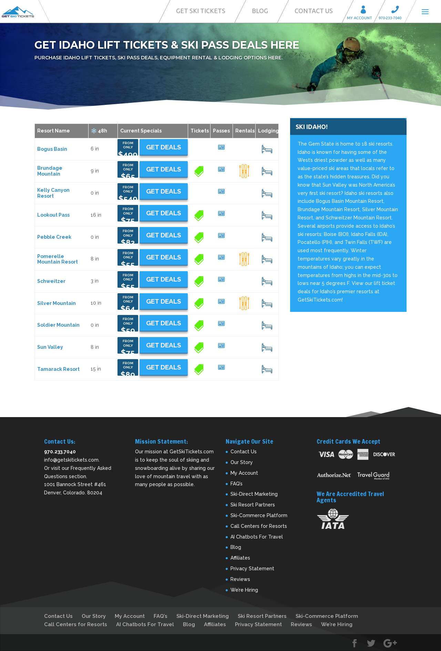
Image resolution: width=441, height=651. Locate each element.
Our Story (241, 462)
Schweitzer (51, 281)
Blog (260, 10)
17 (267, 171)
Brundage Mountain (49, 171)
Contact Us (314, 10)
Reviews (240, 579)
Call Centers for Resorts (258, 526)
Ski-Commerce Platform (258, 515)
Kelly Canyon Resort (53, 193)
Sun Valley (50, 347)
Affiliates (240, 558)
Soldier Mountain (58, 325)
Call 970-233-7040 (397, 10)
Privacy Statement (252, 568)
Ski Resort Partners (252, 504)
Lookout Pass (53, 215)
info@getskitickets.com (71, 460)
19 (267, 281)
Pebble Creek (54, 237)
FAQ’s (236, 483)
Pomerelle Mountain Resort (57, 259)
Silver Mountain (56, 303)
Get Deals (163, 147)
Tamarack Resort (58, 369)
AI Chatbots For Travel (256, 537)
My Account (365, 10)
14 (267, 303)
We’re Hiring (244, 590)
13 (266, 149)
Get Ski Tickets (200, 10)
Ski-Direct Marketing (254, 494)
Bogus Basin (52, 149)
